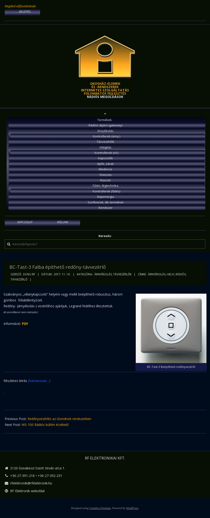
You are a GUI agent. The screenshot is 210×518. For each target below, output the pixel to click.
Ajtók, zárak (105, 164)
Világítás (105, 147)
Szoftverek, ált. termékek (106, 202)
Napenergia (105, 197)
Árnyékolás (105, 131)
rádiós (181, 274)
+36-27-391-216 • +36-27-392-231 (36, 475)
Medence (105, 169)
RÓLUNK (62, 222)
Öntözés (105, 175)
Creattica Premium (100, 508)
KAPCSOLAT (24, 222)
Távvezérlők (105, 142)
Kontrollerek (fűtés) (106, 191)
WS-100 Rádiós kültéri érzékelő (45, 424)
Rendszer (105, 208)
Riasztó (105, 180)
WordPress (132, 508)
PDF (25, 323)
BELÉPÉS (25, 11)
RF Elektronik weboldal (27, 491)
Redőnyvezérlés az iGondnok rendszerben (59, 419)
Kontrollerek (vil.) (106, 153)
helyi (170, 274)
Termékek (104, 120)
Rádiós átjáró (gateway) (105, 125)
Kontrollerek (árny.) (106, 136)
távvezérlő (19, 279)
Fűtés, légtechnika (105, 185)
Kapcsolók (105, 158)
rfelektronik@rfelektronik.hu (31, 483)
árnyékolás (156, 274)
